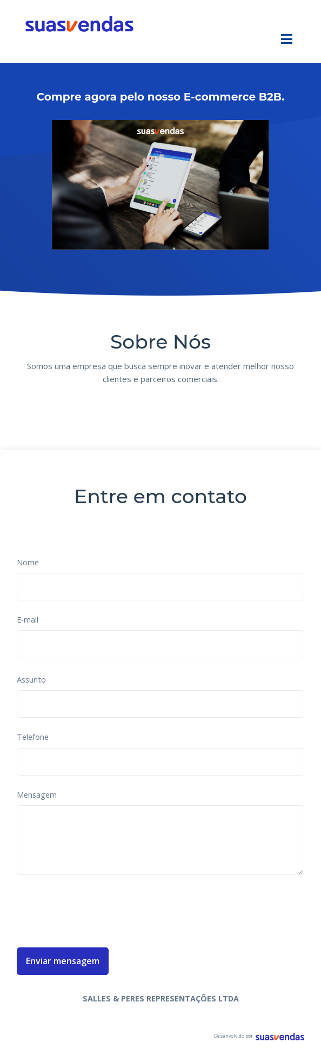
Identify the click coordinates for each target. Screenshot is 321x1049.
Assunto (31, 679)
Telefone (33, 737)
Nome (28, 562)
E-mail (27, 619)
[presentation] (99, 909)
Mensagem (37, 795)
